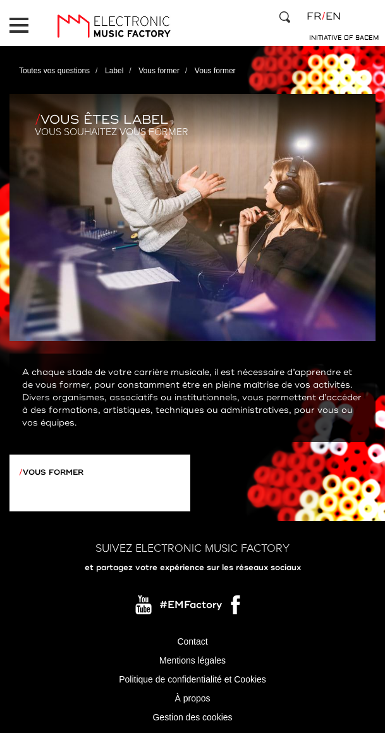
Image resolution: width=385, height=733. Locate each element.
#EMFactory (190, 605)
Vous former (159, 70)
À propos (192, 698)
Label (114, 70)
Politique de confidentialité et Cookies (192, 679)
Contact (192, 641)
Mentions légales (192, 660)
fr (314, 16)
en (333, 16)
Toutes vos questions (54, 70)
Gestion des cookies (192, 717)
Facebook (236, 608)
